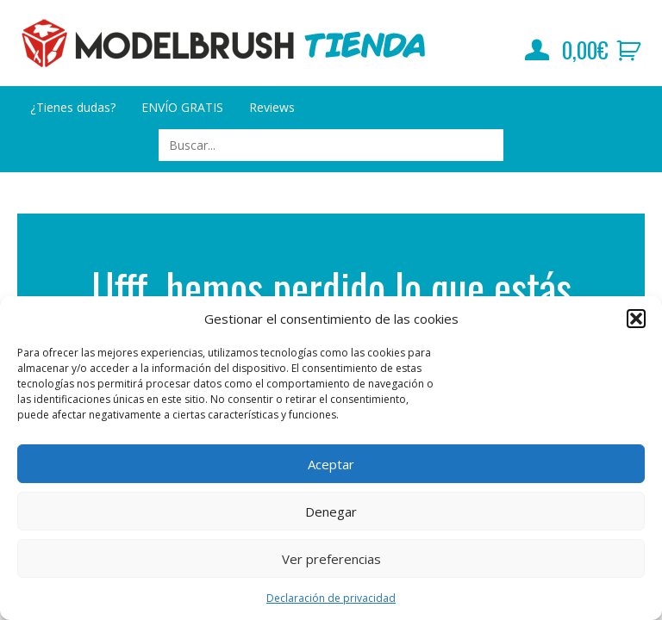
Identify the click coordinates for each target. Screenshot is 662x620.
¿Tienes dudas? (73, 107)
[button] (636, 318)
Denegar (331, 511)
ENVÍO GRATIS (182, 107)
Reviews (272, 107)
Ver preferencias (331, 558)
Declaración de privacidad (331, 598)
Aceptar (331, 464)
